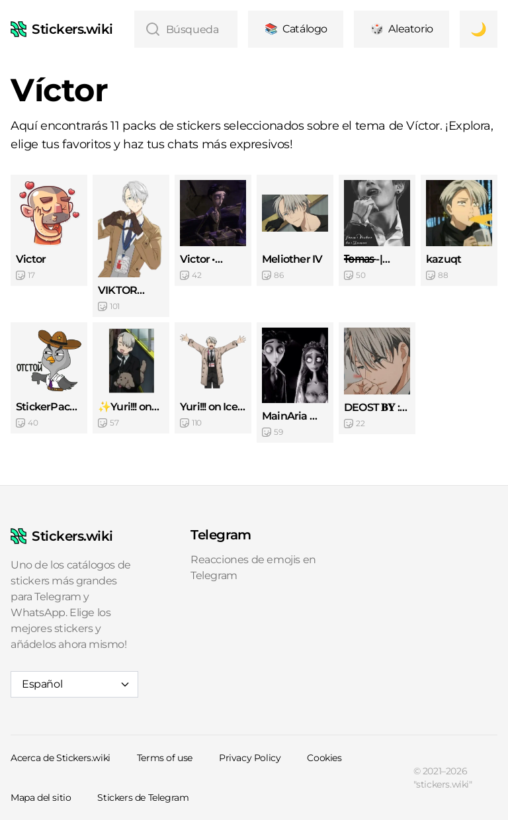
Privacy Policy (249, 758)
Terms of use (164, 758)
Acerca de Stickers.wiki (60, 758)
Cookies (324, 758)
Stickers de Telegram (143, 797)
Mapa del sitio (41, 797)
